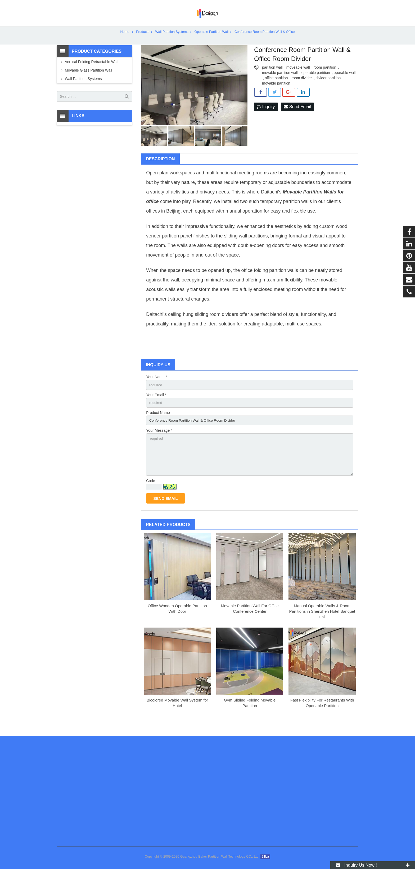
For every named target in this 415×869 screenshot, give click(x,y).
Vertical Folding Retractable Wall (91, 71)
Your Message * (159, 441)
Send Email (297, 116)
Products (142, 41)
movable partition (276, 92)
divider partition (328, 87)
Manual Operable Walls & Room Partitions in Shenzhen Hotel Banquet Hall (322, 624)
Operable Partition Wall (211, 41)
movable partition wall (280, 82)
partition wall (272, 76)
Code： (152, 494)
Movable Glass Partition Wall (88, 79)
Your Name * (156, 386)
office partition (276, 87)
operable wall (345, 82)
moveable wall (298, 76)
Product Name (158, 423)
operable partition (315, 82)
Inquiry (266, 116)
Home (124, 41)
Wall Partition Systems (171, 41)
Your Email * (156, 404)
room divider (301, 87)
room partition (325, 76)
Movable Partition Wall (308, 201)
